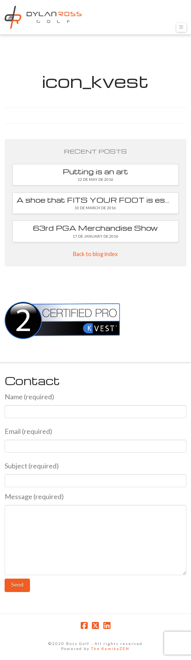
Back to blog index (95, 254)
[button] (181, 27)
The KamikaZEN (110, 648)
